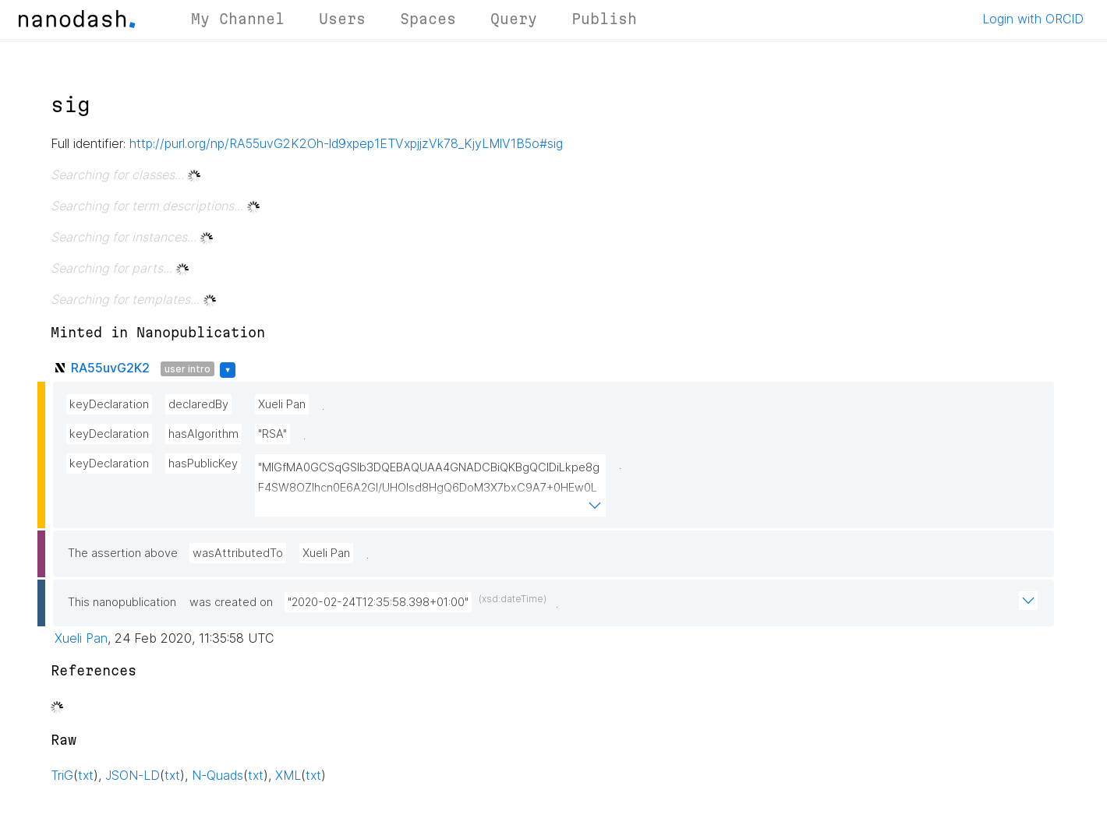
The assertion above (123, 553)
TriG (62, 775)
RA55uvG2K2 (110, 367)
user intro (187, 369)
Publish (604, 18)
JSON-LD (132, 775)
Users (342, 18)
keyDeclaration (109, 404)
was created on (231, 602)
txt (86, 775)
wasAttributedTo (238, 553)
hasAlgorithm (203, 434)
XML (288, 775)
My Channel (238, 18)
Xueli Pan (282, 404)
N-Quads (217, 775)
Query (513, 18)
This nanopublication (122, 602)
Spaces (428, 18)
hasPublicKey (203, 464)
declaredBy (198, 404)
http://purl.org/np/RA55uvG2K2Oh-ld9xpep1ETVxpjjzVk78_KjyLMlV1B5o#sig (346, 143)
